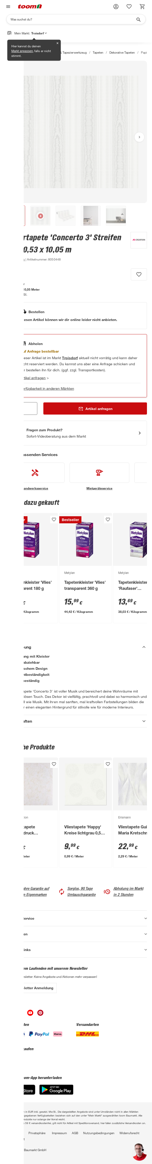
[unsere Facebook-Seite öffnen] (10, 1014)
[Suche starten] (138, 19)
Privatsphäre (36, 1133)
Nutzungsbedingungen (98, 1133)
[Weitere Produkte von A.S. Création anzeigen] (136, 247)
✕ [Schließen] (57, 43)
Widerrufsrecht (129, 1133)
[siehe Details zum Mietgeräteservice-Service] (99, 476)
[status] (129, 6)
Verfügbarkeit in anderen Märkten (47, 388)
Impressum (59, 1133)
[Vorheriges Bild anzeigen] (13, 137)
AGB (75, 1133)
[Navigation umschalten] (7, 7)
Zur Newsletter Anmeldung (30, 988)
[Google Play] (56, 1093)
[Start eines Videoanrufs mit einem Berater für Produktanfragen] (76, 433)
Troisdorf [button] (39, 33)
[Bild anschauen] (76, 132)
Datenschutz (13, 1133)
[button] (116, 6)
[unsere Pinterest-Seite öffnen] (40, 1014)
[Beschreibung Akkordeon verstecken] (76, 647)
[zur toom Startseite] (30, 6)
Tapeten (98, 52)
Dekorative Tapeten (122, 52)
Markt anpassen (22, 51)
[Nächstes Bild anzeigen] (139, 137)
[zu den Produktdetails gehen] (15, 259)
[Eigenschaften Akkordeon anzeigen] (76, 721)
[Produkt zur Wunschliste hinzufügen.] (139, 274)
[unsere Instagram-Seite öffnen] (20, 1014)
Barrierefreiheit (15, 1139)
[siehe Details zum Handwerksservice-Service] (35, 476)
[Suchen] (73, 19)
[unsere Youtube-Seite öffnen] (30, 1014)
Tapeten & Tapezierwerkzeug (67, 52)
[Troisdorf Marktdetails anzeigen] (70, 357)
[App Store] (20, 1093)
